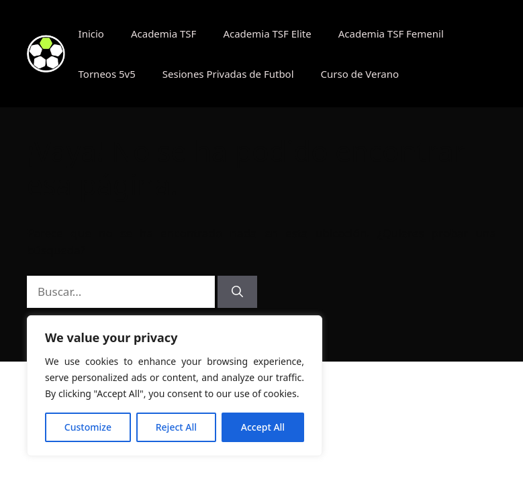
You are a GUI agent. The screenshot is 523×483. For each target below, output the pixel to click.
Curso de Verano (360, 73)
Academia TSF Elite (267, 33)
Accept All (263, 427)
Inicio (91, 33)
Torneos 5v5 (107, 73)
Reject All (176, 427)
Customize (87, 427)
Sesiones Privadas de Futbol (228, 73)
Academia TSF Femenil (391, 33)
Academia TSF (163, 33)
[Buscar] (237, 292)
